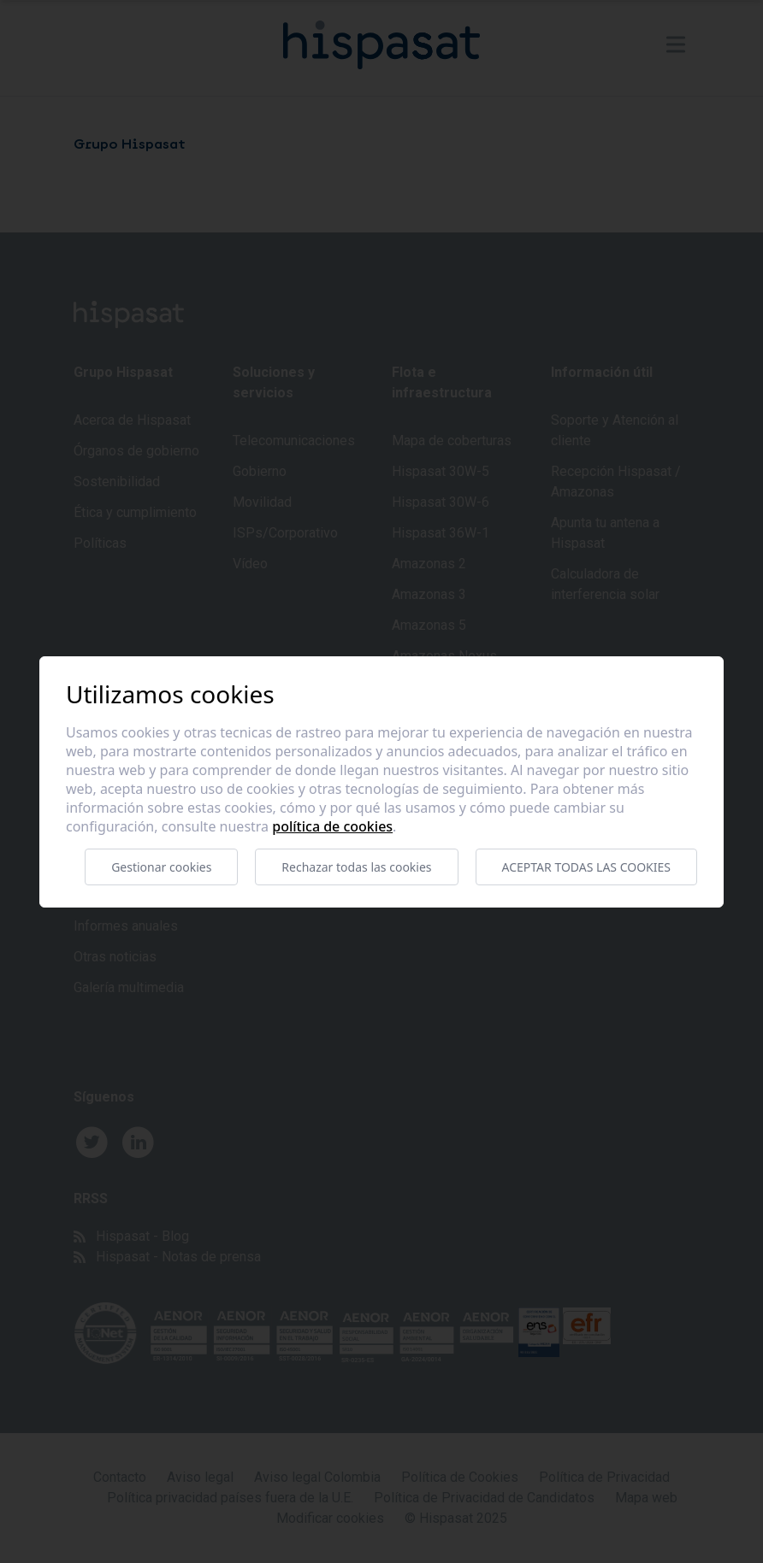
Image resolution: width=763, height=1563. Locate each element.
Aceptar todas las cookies (586, 867)
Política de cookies (332, 826)
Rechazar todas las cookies (356, 867)
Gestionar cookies (161, 867)
